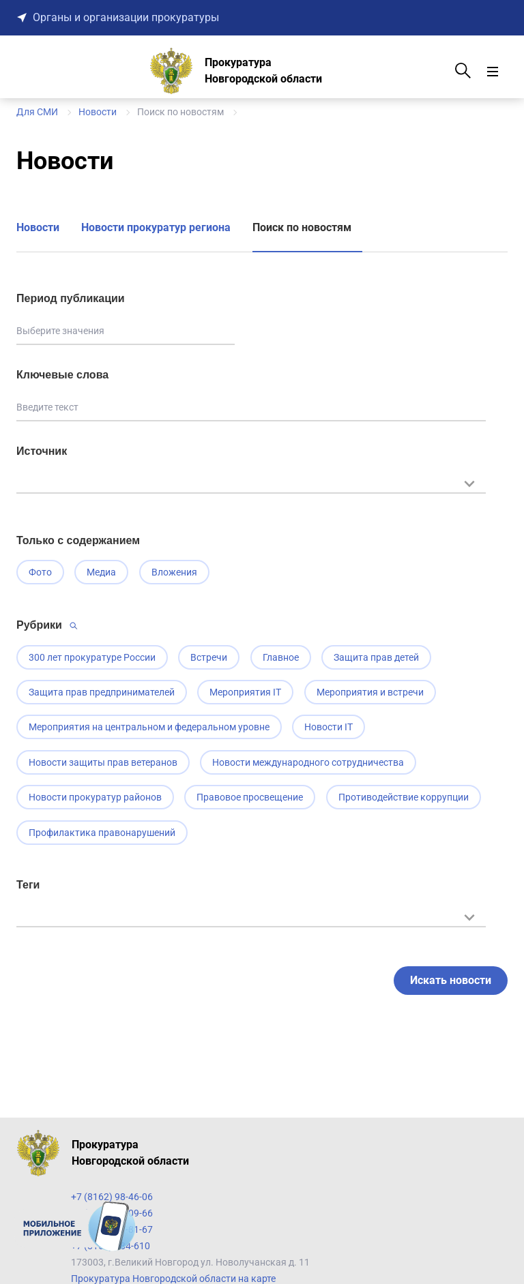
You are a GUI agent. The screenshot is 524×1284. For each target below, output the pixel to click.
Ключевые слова (62, 374)
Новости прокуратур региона (156, 227)
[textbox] (251, 482)
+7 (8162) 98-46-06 (112, 1196)
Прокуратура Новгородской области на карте (173, 1278)
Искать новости (450, 982)
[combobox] (251, 491)
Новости (37, 227)
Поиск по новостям (301, 227)
